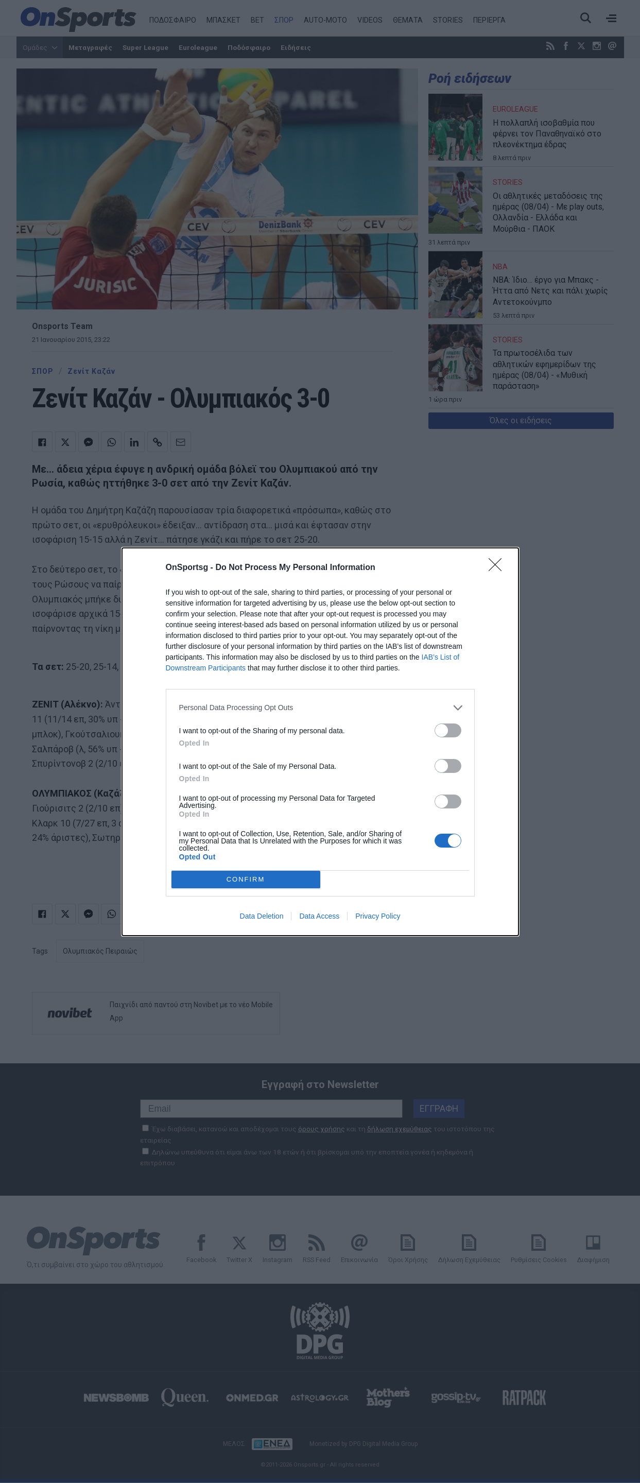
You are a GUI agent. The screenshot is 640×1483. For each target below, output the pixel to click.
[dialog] (320, 742)
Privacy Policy (377, 916)
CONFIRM (246, 879)
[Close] (498, 568)
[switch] (448, 730)
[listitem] (320, 707)
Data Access (319, 916)
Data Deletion (262, 916)
